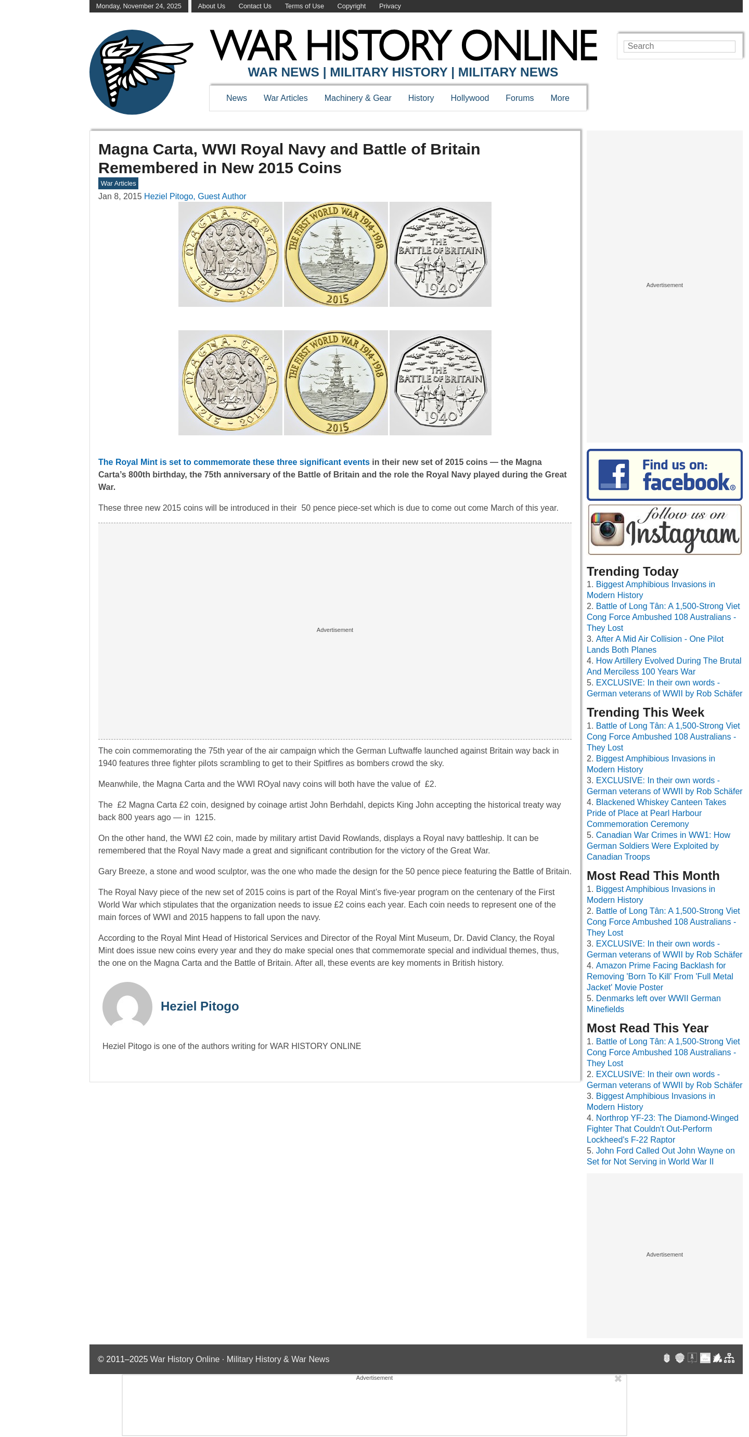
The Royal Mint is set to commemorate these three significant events (235, 462)
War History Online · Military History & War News (240, 1359)
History (421, 98)
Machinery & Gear (358, 98)
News (236, 98)
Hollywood (469, 98)
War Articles (286, 98)
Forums (520, 98)
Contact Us (255, 6)
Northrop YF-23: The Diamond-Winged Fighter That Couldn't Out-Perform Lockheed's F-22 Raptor (663, 1129)
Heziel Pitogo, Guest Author (195, 196)
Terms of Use (304, 6)
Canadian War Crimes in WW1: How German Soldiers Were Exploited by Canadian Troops (658, 846)
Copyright (352, 6)
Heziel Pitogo (200, 1006)
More (560, 98)
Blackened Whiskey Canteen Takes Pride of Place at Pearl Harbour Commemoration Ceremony (656, 813)
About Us (211, 6)
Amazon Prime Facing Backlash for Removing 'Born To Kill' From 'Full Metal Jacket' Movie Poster (660, 976)
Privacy (390, 6)
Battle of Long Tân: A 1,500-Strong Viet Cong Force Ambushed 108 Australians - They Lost (663, 617)
